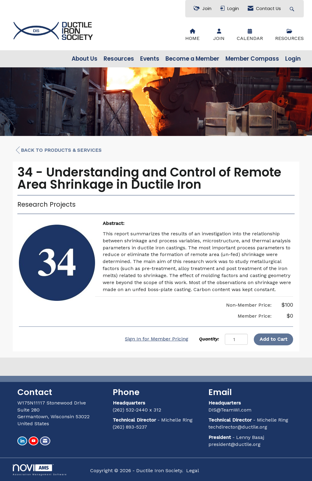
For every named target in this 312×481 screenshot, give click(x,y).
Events (149, 59)
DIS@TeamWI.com (230, 410)
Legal (192, 470)
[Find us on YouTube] (33, 440)
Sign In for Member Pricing (156, 339)
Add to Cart (273, 339)
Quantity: (209, 339)
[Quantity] (236, 339)
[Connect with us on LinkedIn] (22, 440)
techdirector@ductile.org (237, 427)
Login (293, 59)
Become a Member (192, 59)
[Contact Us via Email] (45, 440)
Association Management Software (40, 470)
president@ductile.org (234, 444)
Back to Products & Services (58, 150)
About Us (85, 59)
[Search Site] (293, 8)
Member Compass (252, 59)
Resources (119, 59)
